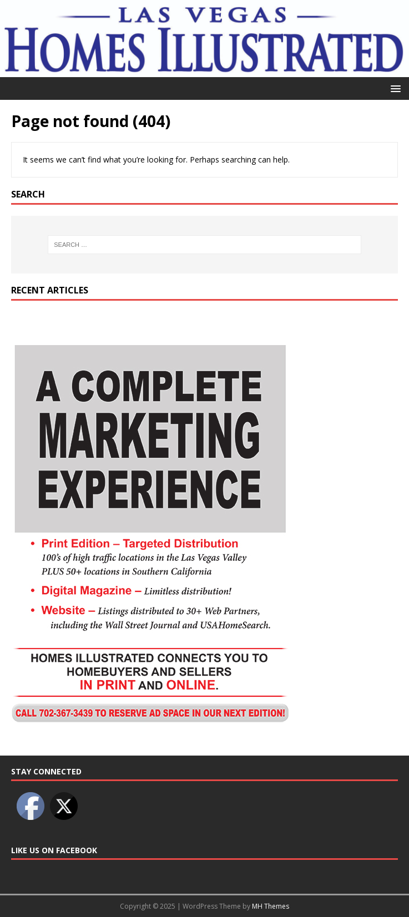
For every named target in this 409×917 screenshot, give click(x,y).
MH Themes (270, 906)
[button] (393, 88)
